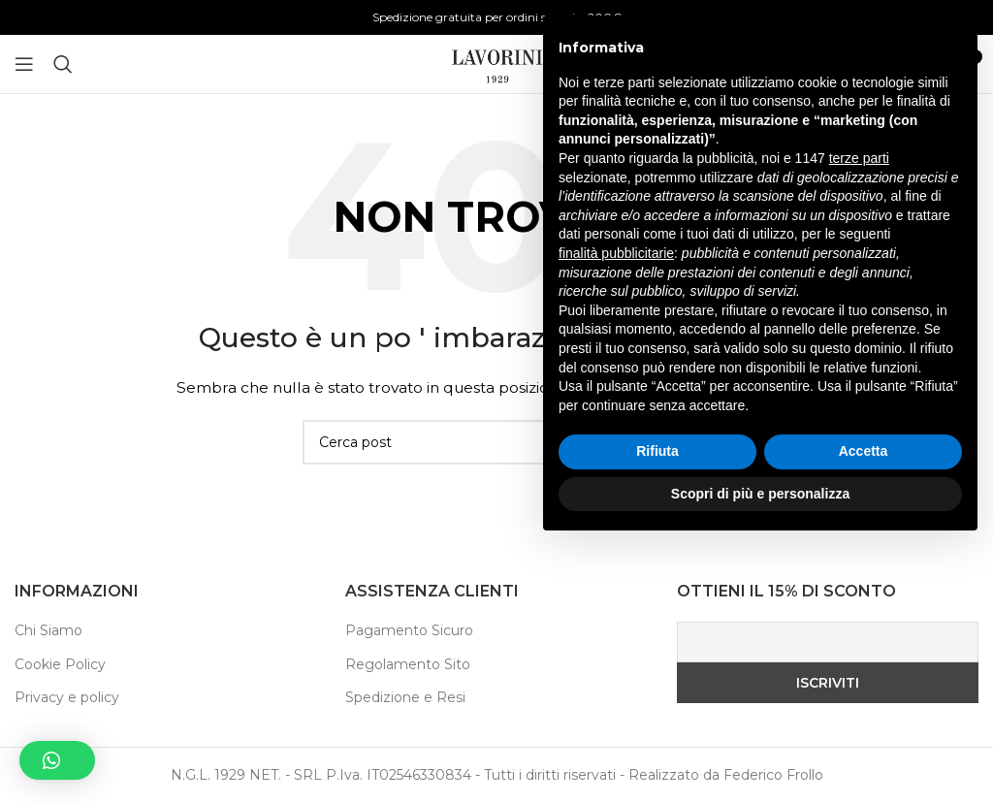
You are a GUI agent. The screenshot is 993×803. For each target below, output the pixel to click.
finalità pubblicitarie (616, 509)
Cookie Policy (60, 664)
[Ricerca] (63, 64)
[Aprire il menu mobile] (24, 64)
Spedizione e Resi (405, 697)
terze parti (859, 415)
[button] (57, 760)
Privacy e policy (67, 697)
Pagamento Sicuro (409, 630)
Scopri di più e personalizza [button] (760, 749)
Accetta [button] (863, 708)
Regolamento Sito (407, 664)
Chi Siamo (48, 630)
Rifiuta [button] (657, 708)
